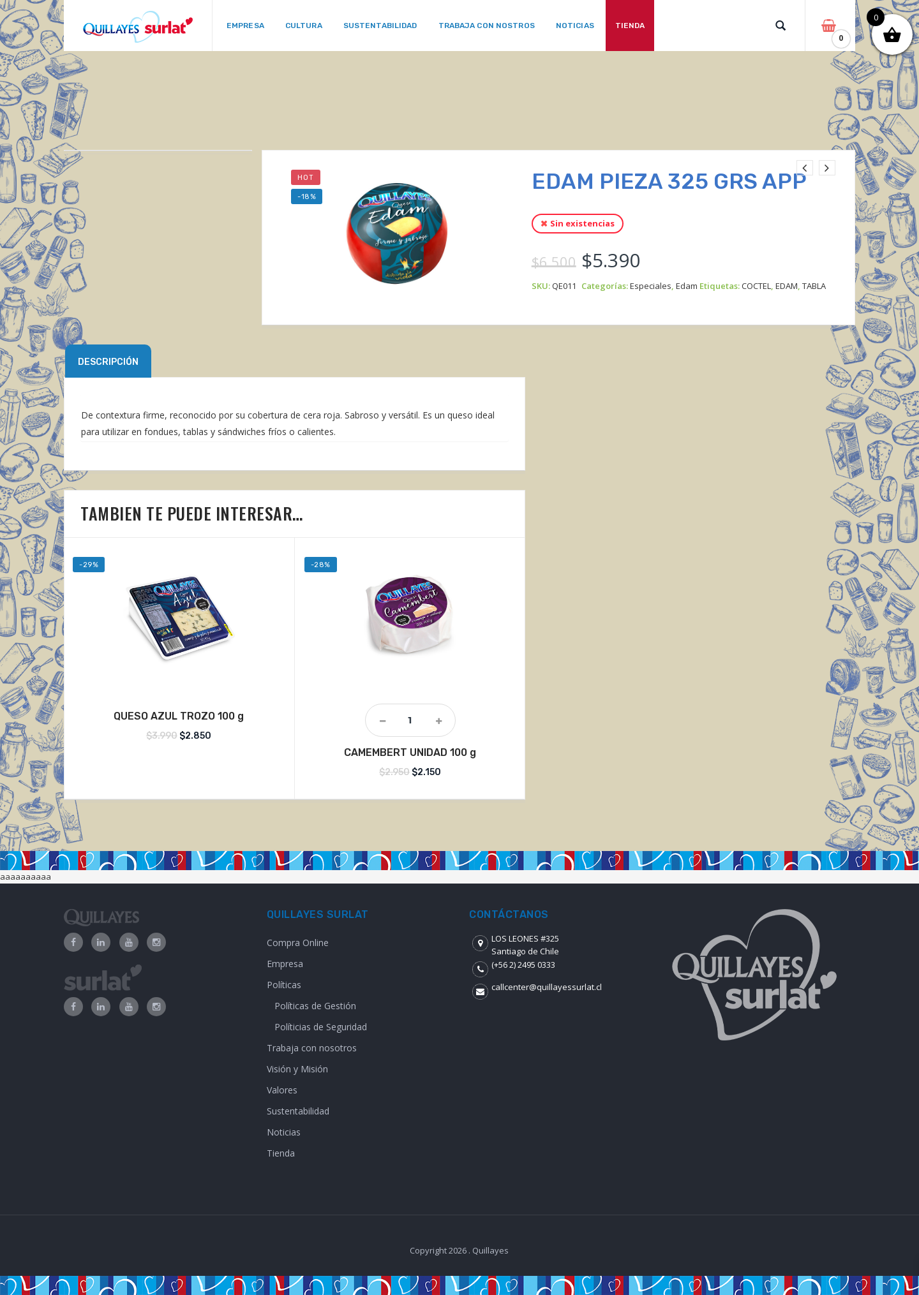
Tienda (281, 1153)
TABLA (814, 286)
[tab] (108, 361)
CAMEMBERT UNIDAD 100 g (410, 752)
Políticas (284, 985)
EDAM (786, 286)
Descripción (108, 362)
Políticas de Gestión (315, 1006)
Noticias (284, 1132)
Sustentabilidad (298, 1111)
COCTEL (756, 286)
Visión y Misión (297, 1069)
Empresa (285, 964)
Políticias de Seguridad (320, 1027)
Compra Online (298, 942)
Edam (687, 286)
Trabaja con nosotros (312, 1048)
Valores (282, 1090)
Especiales (650, 286)
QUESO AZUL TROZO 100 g (179, 716)
